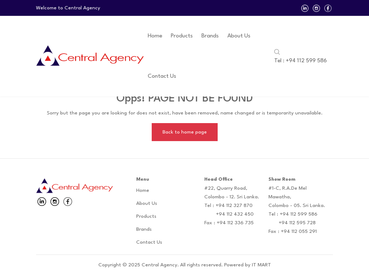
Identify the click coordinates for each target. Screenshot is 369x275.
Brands (210, 36)
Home (155, 36)
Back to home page (185, 132)
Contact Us (162, 76)
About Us (238, 36)
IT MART (261, 264)
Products (182, 36)
